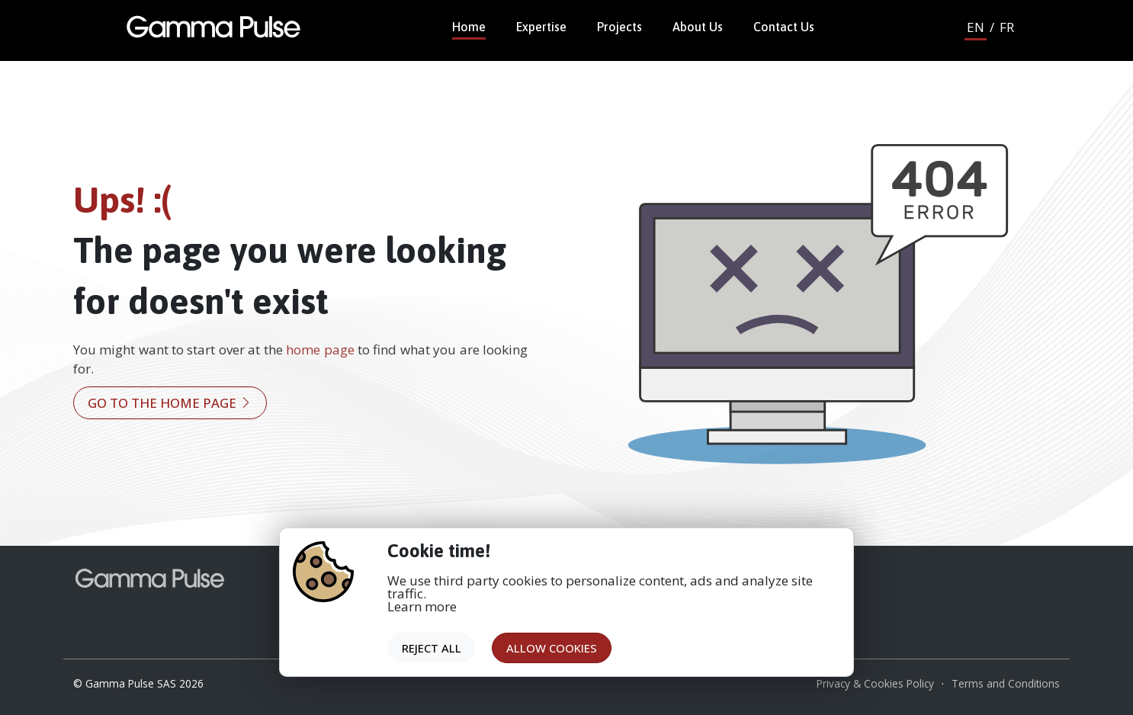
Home (469, 27)
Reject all (431, 648)
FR (1007, 27)
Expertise (541, 27)
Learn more (422, 606)
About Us (697, 27)
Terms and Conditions (1006, 683)
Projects (619, 27)
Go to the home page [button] (170, 403)
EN (975, 27)
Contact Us (783, 27)
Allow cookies (551, 648)
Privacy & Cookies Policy (875, 683)
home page (320, 349)
